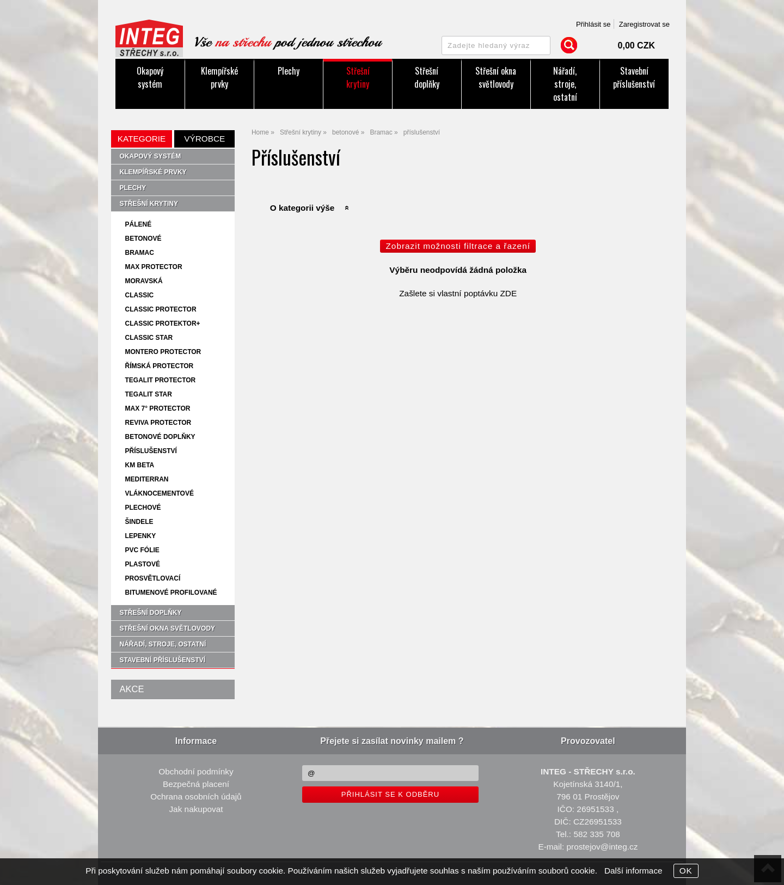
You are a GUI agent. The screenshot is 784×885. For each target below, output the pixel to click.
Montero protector (163, 352)
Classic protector (160, 309)
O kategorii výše (302, 207)
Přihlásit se (593, 24)
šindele (139, 522)
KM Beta (139, 465)
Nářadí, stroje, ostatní (565, 83)
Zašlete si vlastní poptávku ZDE (458, 293)
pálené (138, 224)
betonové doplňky (160, 437)
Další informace (633, 870)
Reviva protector (158, 422)
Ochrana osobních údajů (195, 796)
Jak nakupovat (196, 809)
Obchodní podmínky (195, 771)
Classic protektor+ (162, 323)
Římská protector (159, 366)
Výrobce (204, 138)
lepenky (140, 536)
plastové (142, 564)
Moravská (143, 281)
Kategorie (142, 138)
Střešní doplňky (426, 77)
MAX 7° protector (157, 408)
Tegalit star (148, 394)
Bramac (139, 253)
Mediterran (146, 479)
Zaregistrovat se (644, 24)
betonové (143, 238)
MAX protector (153, 267)
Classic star (149, 337)
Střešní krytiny (358, 77)
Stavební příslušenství (634, 77)
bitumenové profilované (171, 592)
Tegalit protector (160, 380)
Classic (139, 295)
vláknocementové (159, 493)
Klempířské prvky (219, 77)
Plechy (288, 70)
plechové (143, 507)
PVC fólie (142, 550)
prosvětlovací (152, 578)
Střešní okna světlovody (495, 77)
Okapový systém (150, 77)
